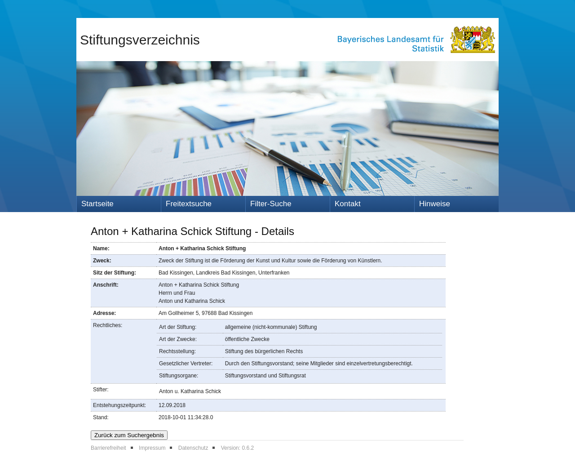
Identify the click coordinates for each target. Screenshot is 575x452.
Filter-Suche (271, 203)
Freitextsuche (189, 203)
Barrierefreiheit (108, 448)
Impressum (152, 448)
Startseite (97, 203)
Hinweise (434, 203)
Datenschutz (193, 448)
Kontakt (348, 203)
